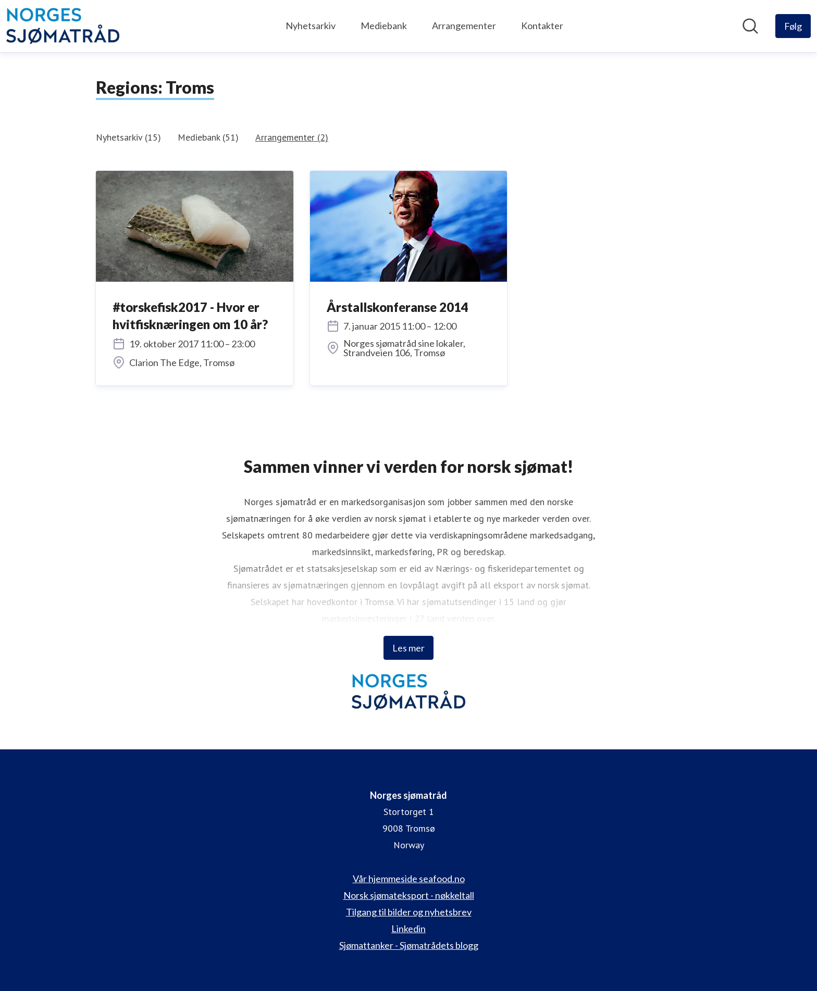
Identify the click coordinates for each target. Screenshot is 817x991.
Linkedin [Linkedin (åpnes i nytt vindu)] (408, 928)
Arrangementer (464, 25)
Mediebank (384, 25)
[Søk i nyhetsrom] (750, 26)
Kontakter (542, 25)
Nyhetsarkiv (311, 25)
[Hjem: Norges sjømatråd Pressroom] (62, 26)
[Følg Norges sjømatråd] (793, 26)
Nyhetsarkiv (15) (128, 137)
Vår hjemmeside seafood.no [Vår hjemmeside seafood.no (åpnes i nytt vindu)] (409, 878)
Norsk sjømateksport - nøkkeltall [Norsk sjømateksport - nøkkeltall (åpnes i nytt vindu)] (408, 895)
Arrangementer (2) (291, 137)
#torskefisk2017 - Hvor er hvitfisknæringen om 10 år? (190, 315)
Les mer (408, 648)
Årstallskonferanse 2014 (397, 307)
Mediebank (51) (208, 137)
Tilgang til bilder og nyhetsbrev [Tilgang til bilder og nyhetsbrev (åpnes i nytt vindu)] (409, 912)
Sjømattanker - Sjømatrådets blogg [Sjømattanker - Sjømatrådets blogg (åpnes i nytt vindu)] (408, 945)
